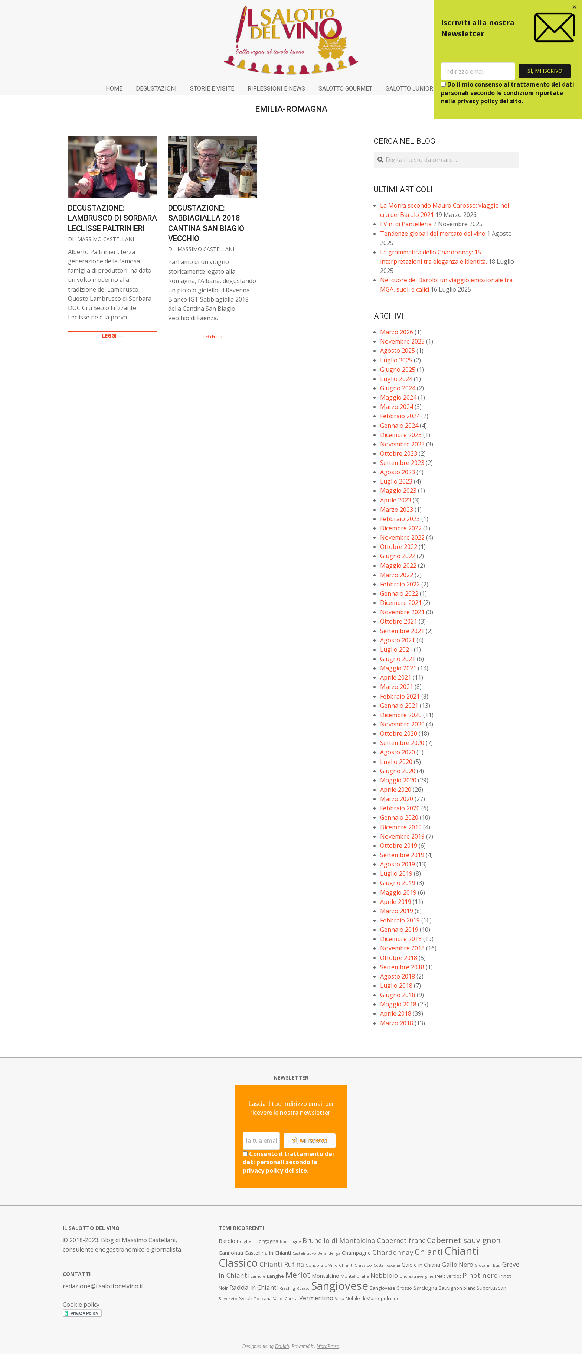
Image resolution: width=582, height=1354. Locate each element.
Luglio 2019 (396, 873)
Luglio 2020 (396, 762)
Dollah (282, 1346)
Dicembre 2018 (401, 939)
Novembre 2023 (402, 444)
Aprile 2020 (395, 789)
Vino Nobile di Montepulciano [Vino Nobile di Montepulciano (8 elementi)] (367, 1298)
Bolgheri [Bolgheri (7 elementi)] (245, 1241)
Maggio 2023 (398, 490)
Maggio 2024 (398, 397)
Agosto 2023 (397, 472)
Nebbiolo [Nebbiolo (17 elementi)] (384, 1275)
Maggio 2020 (398, 780)
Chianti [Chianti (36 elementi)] (429, 1251)
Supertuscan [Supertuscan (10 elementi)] (491, 1287)
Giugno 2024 (397, 388)
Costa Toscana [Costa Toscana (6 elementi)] (386, 1265)
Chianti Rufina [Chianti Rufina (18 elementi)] (281, 1264)
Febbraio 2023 (400, 519)
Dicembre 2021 (401, 603)
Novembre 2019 (402, 836)
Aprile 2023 (395, 500)
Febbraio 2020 (400, 808)
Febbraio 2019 (400, 920)
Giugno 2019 (397, 883)
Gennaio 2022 (399, 593)
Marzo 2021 (396, 687)
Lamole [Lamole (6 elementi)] (258, 1276)
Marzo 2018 (396, 1023)
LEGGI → (112, 335)
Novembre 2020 (402, 724)
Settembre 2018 (402, 967)
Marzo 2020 (396, 799)
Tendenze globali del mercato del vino (432, 234)
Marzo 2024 (396, 407)
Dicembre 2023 (401, 435)
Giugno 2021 (397, 659)
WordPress (328, 1346)
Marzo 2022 (396, 575)
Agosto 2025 (397, 350)
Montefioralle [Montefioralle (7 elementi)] (355, 1276)
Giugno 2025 (397, 369)
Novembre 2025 (402, 341)
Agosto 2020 (397, 752)
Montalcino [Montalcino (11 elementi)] (325, 1275)
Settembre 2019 (402, 855)
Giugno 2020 (397, 771)
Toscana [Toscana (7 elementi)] (263, 1298)
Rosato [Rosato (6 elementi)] (303, 1288)
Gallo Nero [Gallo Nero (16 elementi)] (457, 1264)
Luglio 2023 (396, 481)
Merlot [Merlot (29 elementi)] (297, 1274)
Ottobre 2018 (398, 958)
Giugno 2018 (397, 995)
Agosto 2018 (397, 976)
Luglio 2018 (396, 986)
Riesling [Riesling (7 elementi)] (287, 1288)
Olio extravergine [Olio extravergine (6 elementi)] (416, 1276)
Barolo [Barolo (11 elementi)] (227, 1240)
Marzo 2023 (396, 509)
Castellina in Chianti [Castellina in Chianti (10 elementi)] (268, 1252)
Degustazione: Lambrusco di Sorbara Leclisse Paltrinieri (112, 218)
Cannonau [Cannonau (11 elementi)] (231, 1252)
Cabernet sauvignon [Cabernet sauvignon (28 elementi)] (464, 1240)
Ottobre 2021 (398, 621)
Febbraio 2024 (400, 416)
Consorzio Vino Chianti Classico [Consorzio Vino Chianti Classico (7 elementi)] (338, 1265)
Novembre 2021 (402, 612)
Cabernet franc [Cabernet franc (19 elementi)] (401, 1240)
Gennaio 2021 (399, 706)
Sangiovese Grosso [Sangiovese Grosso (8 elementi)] (391, 1288)
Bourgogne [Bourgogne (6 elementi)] (290, 1241)
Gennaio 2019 (399, 929)
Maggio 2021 (398, 668)
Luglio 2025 (396, 360)
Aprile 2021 (395, 677)
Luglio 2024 (396, 379)
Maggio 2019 (398, 892)
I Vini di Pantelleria (406, 224)
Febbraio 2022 (400, 584)
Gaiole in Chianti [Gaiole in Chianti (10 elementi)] (421, 1264)
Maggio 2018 (398, 1004)
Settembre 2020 (402, 743)
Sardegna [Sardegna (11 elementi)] (425, 1287)
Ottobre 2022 (398, 547)
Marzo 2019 (396, 911)
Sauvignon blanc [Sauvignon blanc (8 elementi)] (457, 1288)
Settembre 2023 (402, 463)
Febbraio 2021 (400, 696)
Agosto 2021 (397, 640)
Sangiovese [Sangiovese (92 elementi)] (339, 1285)
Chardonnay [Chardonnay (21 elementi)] (392, 1252)
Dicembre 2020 (401, 715)
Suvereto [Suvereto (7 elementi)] (228, 1298)
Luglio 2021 (396, 649)
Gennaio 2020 (399, 817)
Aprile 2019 (395, 902)
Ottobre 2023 (398, 453)
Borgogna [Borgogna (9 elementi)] (267, 1241)
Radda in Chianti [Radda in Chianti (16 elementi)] (253, 1287)
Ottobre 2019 (398, 846)
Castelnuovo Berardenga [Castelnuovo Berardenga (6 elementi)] (316, 1253)
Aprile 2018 (395, 1013)
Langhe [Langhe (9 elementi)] (275, 1276)
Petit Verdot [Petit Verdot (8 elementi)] (448, 1276)
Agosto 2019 (397, 864)
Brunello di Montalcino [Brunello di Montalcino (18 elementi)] (339, 1240)
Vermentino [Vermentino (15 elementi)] (316, 1297)
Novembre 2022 (402, 537)
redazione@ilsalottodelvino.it (103, 1286)
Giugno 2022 (397, 556)
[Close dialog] (574, 7)
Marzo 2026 (396, 332)
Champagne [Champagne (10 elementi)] (356, 1252)
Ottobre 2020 (398, 733)
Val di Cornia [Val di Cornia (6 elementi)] (285, 1298)
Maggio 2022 (398, 566)
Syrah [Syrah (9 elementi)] (245, 1298)
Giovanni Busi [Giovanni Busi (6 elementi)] (488, 1265)
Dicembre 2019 (401, 827)
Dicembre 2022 (401, 528)
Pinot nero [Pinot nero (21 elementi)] (480, 1275)
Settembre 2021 (402, 631)
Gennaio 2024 (399, 426)
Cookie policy (81, 1305)
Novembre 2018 (402, 948)
